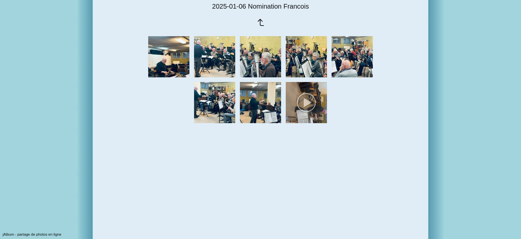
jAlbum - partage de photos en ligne (32, 234)
